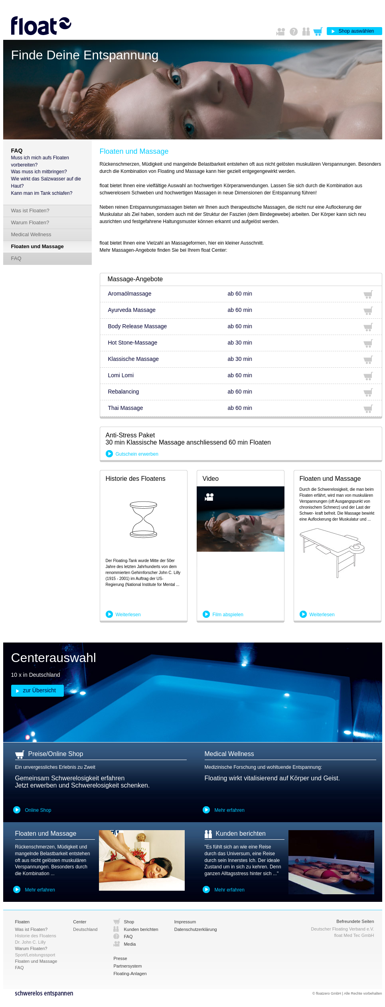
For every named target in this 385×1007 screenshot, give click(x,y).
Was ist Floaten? (30, 211)
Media (130, 944)
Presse (120, 958)
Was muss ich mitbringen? (39, 171)
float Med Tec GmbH (354, 935)
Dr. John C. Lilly (30, 942)
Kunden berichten (141, 929)
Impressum (185, 921)
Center (79, 921)
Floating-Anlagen (129, 973)
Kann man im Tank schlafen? (42, 193)
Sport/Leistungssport (35, 954)
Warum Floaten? (30, 222)
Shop (129, 921)
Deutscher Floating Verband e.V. (342, 929)
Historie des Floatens (35, 935)
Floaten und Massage (37, 246)
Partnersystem (127, 966)
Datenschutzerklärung (195, 929)
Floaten (22, 921)
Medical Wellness (31, 234)
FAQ (16, 258)
